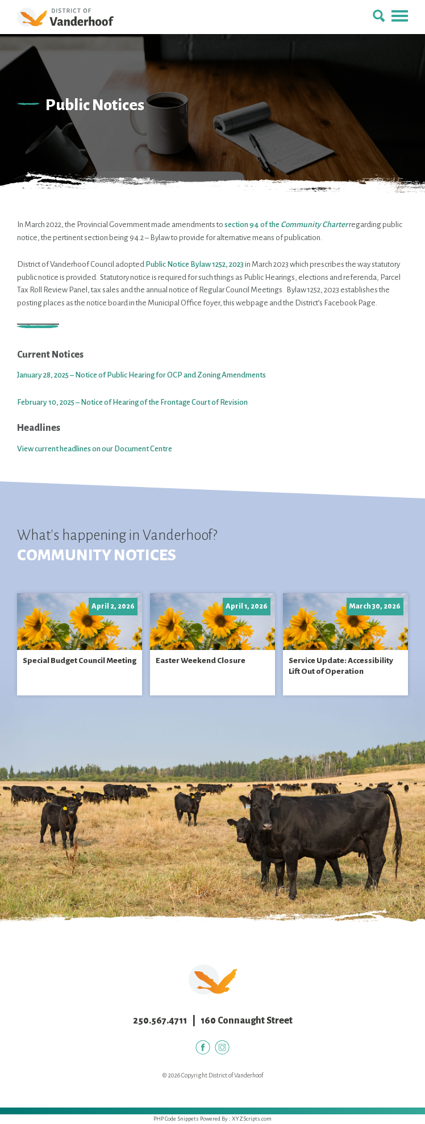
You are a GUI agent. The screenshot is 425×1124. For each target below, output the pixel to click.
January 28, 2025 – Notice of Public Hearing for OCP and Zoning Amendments (141, 375)
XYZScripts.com (252, 1118)
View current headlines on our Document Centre (94, 448)
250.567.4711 (160, 1021)
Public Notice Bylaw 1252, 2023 (194, 264)
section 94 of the (286, 224)
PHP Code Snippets (176, 1118)
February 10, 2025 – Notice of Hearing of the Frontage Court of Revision (132, 402)
